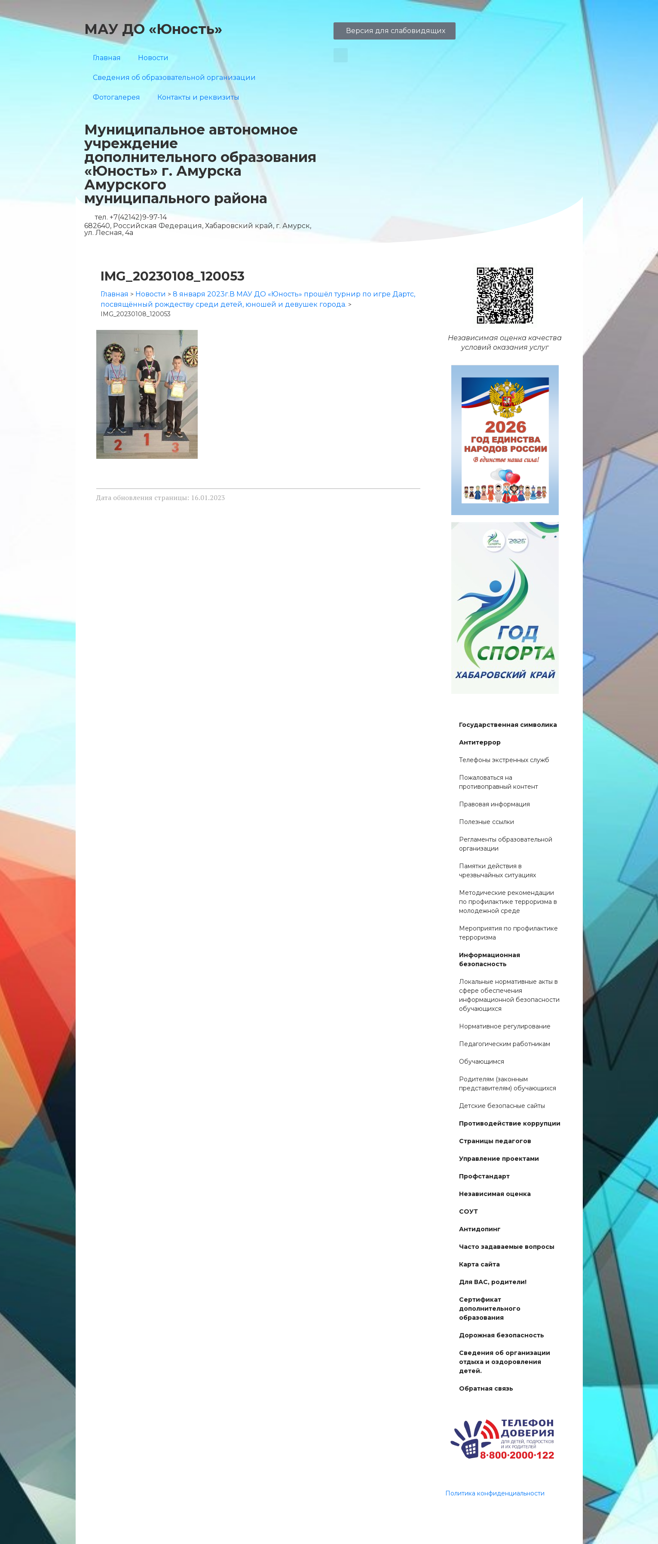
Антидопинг (480, 1229)
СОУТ (468, 1211)
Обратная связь (486, 1388)
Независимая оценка (495, 1194)
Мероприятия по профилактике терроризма (508, 933)
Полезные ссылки (486, 822)
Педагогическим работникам (504, 1044)
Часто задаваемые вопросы (506, 1247)
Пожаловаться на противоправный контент (498, 782)
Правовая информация (494, 804)
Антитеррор (480, 742)
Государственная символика (508, 725)
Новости (153, 58)
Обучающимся (481, 1061)
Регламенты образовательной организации (505, 844)
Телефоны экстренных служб (504, 760)
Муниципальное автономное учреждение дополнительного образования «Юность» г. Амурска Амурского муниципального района (200, 164)
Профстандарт (484, 1176)
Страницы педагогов (495, 1141)
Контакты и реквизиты (198, 97)
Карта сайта (479, 1264)
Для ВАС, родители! (492, 1282)
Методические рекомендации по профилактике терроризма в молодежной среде (508, 902)
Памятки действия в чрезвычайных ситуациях (497, 870)
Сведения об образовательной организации (174, 77)
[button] (341, 55)
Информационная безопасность (489, 959)
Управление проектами (499, 1159)
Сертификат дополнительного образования (489, 1308)
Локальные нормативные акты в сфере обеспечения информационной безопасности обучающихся (509, 995)
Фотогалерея (116, 97)
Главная (107, 58)
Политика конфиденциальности (495, 1493)
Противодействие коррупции (509, 1123)
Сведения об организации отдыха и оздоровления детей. (504, 1362)
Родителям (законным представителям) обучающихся (507, 1083)
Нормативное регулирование (505, 1026)
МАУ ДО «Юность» (153, 29)
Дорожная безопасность (501, 1335)
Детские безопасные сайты (502, 1106)
